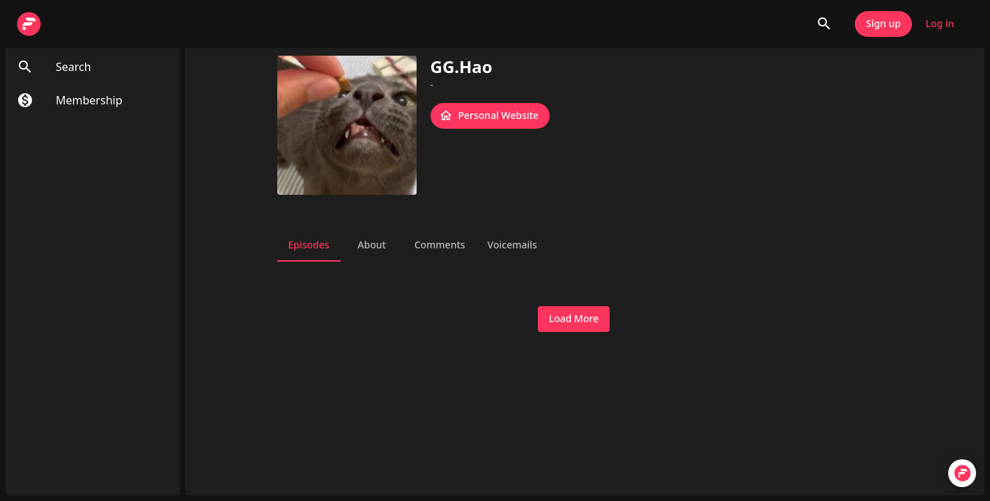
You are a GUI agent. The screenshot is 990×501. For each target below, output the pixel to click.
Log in (940, 24)
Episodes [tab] (309, 245)
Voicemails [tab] (512, 245)
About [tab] (372, 245)
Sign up (883, 24)
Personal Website (490, 116)
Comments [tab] (440, 245)
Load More (574, 319)
